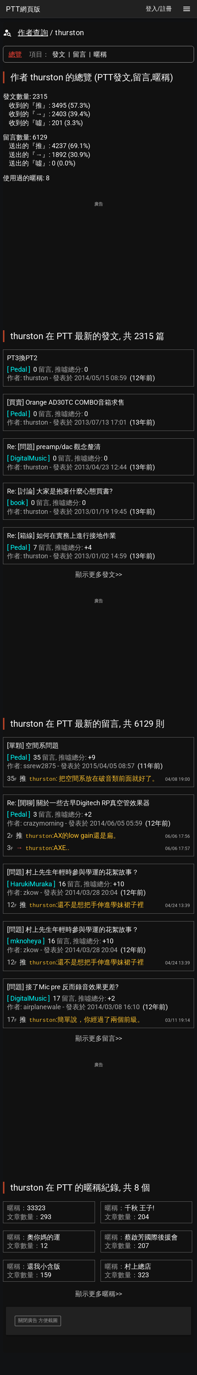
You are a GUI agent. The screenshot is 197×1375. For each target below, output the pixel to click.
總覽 (15, 54)
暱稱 (100, 54)
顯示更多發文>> (98, 574)
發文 (58, 54)
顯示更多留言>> (98, 1038)
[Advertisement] (98, 260)
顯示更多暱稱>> (98, 1294)
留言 (79, 54)
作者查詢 (33, 32)
